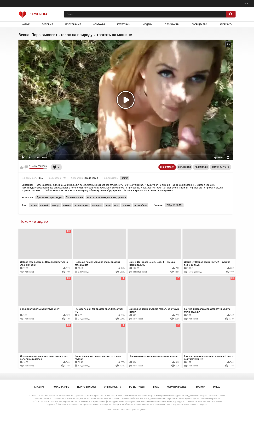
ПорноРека (121, 410)
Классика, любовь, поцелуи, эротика (106, 197)
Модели (147, 24)
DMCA (216, 387)
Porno (32, 14)
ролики (126, 205)
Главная (39, 387)
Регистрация (137, 387)
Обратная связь (176, 387)
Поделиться (201, 167)
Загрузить (225, 24)
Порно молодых (74, 197)
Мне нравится (21, 167)
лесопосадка (81, 205)
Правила (200, 387)
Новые (25, 24)
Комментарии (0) (220, 167)
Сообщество (199, 24)
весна (33, 205)
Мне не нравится (26, 167)
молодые (97, 205)
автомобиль (140, 205)
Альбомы (99, 24)
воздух (56, 205)
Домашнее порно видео (49, 197)
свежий (44, 205)
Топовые (47, 24)
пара (107, 205)
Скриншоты (184, 167)
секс (116, 205)
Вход (246, 3)
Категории (123, 24)
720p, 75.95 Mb (174, 205)
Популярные (73, 24)
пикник (67, 205)
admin (125, 178)
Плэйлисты (172, 24)
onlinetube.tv (112, 387)
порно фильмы (86, 387)
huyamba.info (61, 387)
